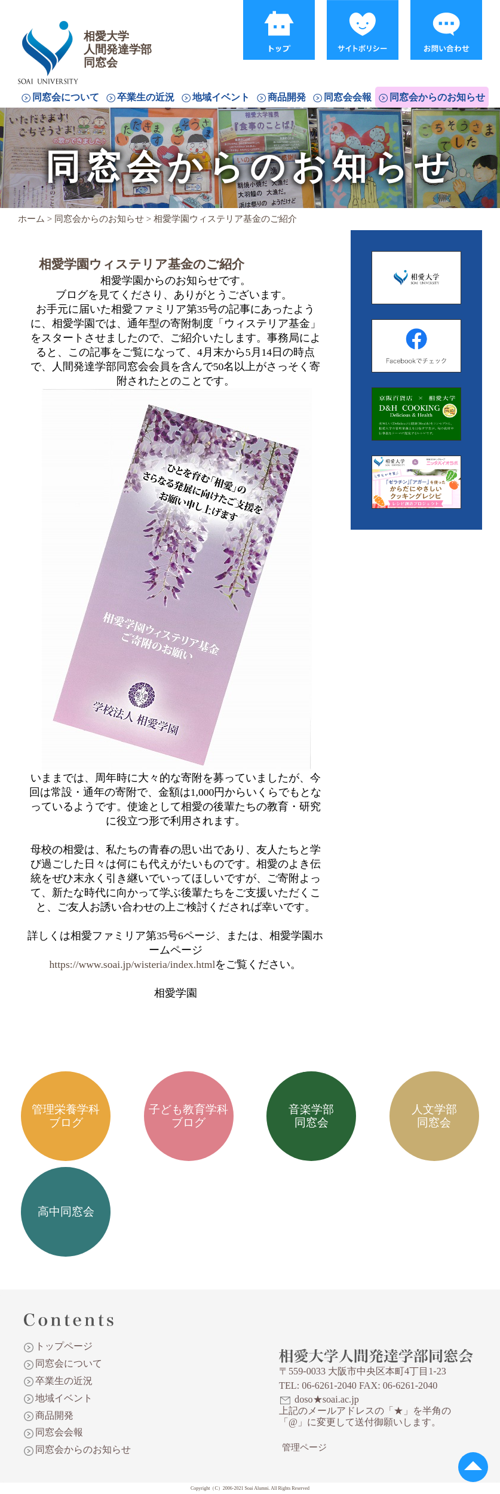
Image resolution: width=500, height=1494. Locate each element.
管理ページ (304, 1447)
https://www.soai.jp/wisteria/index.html (133, 964)
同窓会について (65, 97)
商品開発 (287, 97)
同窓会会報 (348, 97)
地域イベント (221, 97)
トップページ (64, 1346)
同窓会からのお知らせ (437, 97)
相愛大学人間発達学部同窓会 (50, 39)
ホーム (31, 219)
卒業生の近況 (145, 97)
